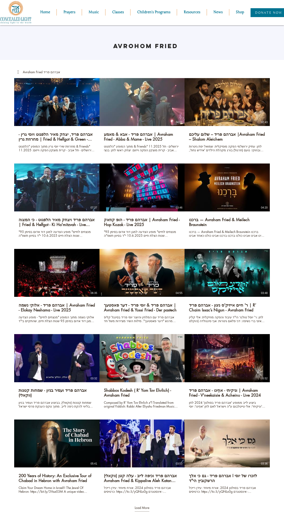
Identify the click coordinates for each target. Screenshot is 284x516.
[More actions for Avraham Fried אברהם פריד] (39, 72)
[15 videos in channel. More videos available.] (142, 286)
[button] (93, 12)
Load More (142, 508)
